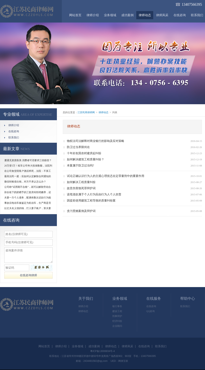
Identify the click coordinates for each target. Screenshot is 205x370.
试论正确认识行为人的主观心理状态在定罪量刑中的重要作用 (105, 176)
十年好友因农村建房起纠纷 (84, 153)
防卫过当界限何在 (78, 147)
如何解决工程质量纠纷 (81, 182)
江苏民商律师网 (86, 112)
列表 (114, 112)
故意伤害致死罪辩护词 (81, 188)
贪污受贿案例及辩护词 (81, 211)
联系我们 (13, 137)
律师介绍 (93, 15)
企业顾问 (117, 326)
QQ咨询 (150, 311)
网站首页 (75, 15)
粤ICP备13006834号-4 (102, 351)
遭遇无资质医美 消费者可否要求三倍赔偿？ (28, 160)
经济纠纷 (117, 321)
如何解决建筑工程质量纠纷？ (85, 159)
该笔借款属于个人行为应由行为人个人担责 (94, 194)
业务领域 (110, 15)
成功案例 (127, 15)
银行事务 (117, 306)
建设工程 (117, 311)
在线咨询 (179, 15)
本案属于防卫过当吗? (80, 165)
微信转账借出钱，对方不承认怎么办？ (25, 181)
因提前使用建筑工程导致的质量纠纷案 (91, 200)
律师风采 (162, 15)
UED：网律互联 (119, 361)
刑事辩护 (117, 316)
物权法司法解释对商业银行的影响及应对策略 (95, 141)
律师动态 (145, 15)
